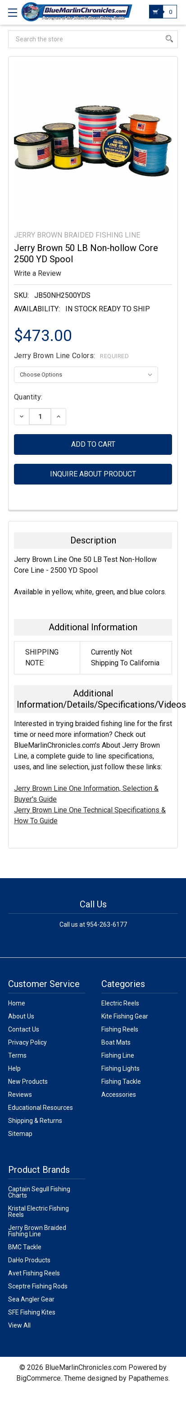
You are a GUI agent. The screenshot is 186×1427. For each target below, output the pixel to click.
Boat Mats (116, 1042)
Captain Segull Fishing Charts (39, 1192)
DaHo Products (29, 1260)
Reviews (20, 1094)
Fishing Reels (119, 1029)
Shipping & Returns (35, 1120)
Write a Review (37, 273)
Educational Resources (40, 1107)
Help (14, 1068)
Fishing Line (117, 1055)
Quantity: (28, 397)
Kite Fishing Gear (124, 1016)
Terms (17, 1055)
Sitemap (20, 1134)
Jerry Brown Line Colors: (71, 355)
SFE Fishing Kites (31, 1312)
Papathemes (148, 1378)
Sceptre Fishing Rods (38, 1286)
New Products (28, 1081)
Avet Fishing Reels (34, 1273)
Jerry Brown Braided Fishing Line (37, 1231)
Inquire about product (93, 474)
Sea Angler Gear (31, 1299)
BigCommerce (38, 1378)
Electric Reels (120, 1003)
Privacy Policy (27, 1042)
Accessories (118, 1094)
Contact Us (23, 1029)
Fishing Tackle (121, 1081)
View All (19, 1325)
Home (16, 1003)
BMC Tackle (24, 1247)
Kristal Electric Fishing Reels (38, 1211)
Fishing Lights (120, 1068)
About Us (21, 1016)
